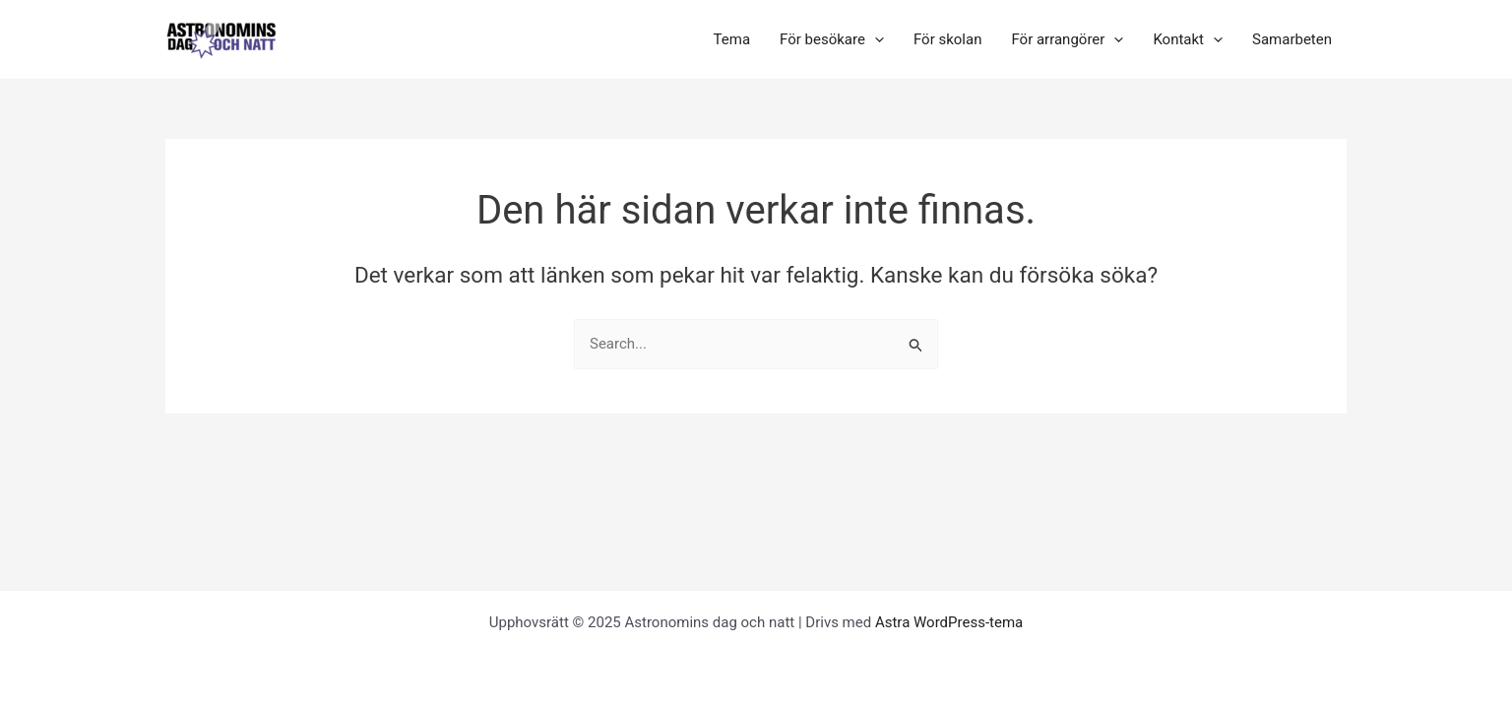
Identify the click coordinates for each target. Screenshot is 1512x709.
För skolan (948, 39)
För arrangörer (1067, 39)
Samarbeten (1292, 39)
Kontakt (1188, 39)
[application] (874, 39)
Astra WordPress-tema (949, 622)
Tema (732, 39)
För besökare (832, 39)
